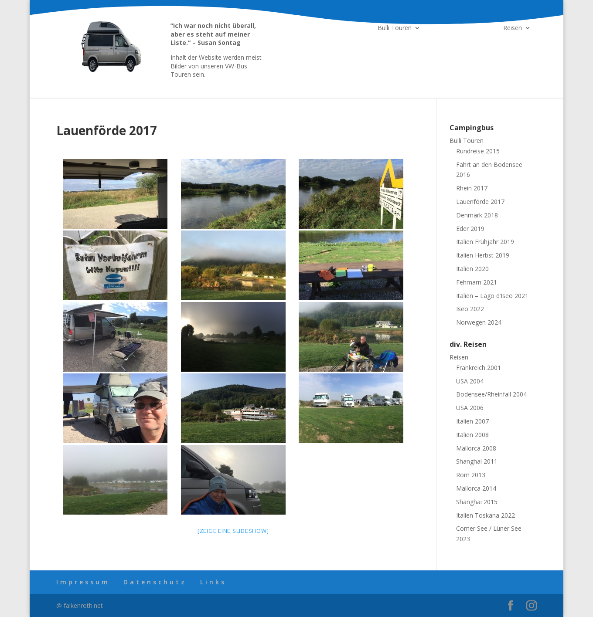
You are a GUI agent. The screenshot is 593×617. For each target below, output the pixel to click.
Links (213, 582)
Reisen (512, 28)
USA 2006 (470, 407)
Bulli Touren (395, 28)
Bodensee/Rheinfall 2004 (491, 394)
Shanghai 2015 (477, 502)
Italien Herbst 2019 (482, 255)
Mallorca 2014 (476, 488)
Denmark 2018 (477, 215)
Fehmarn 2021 (476, 282)
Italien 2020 (472, 268)
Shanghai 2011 (477, 461)
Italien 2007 (472, 421)
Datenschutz (155, 582)
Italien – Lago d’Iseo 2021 (492, 296)
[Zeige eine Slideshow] (233, 531)
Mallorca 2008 (476, 448)
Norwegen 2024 (478, 322)
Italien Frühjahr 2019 (485, 241)
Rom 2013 (470, 475)
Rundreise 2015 (478, 151)
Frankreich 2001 (478, 367)
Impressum (83, 582)
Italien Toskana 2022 (485, 515)
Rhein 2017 (471, 188)
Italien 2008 (472, 435)
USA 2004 (470, 381)
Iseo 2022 (470, 309)
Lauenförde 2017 (480, 201)
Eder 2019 (470, 228)
